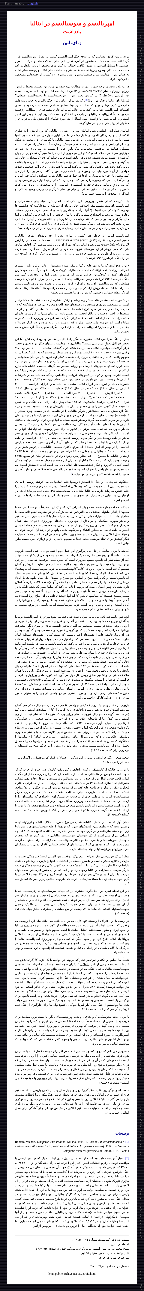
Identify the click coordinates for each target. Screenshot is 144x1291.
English (32, 3)
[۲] (127, 1158)
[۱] (127, 1141)
